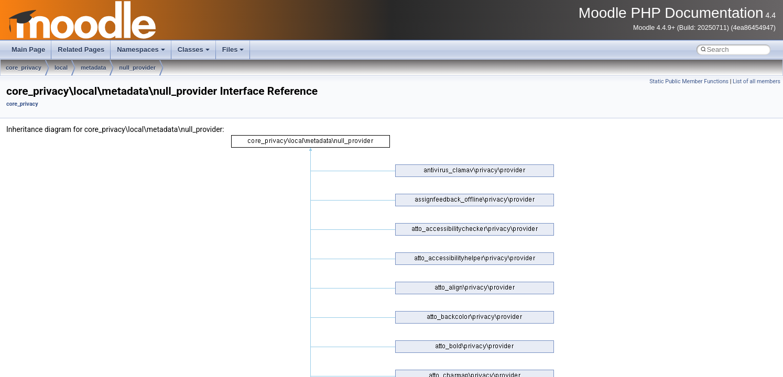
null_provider (137, 67)
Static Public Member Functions (688, 81)
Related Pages (81, 49)
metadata (93, 67)
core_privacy (23, 67)
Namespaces (141, 49)
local (61, 67)
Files (233, 49)
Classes (194, 49)
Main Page (28, 49)
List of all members (756, 81)
